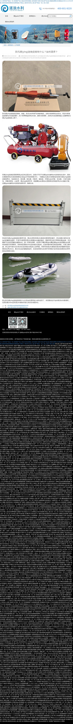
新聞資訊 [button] (32, 16)
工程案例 (42, 312)
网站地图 (52, 343)
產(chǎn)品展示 (31, 312)
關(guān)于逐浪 (18, 16)
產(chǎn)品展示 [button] (47, 16)
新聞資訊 (10, 45)
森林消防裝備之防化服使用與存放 (18, 307)
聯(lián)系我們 (9, 21)
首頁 (6, 16)
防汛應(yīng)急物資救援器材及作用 (18, 305)
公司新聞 (17, 45)
